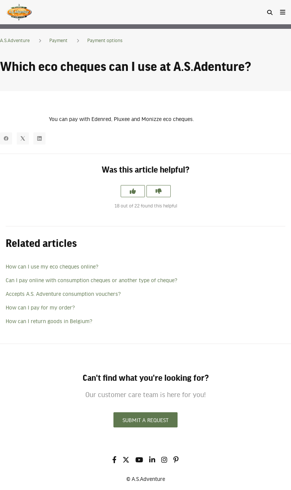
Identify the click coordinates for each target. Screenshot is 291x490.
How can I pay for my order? (40, 307)
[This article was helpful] (133, 191)
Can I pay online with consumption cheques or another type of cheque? (91, 280)
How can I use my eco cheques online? (52, 266)
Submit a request (145, 420)
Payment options (105, 40)
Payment (58, 40)
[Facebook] (6, 138)
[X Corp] (23, 138)
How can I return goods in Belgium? (49, 321)
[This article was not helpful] (158, 191)
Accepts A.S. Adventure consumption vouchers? (63, 294)
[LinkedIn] (39, 138)
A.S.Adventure (15, 40)
